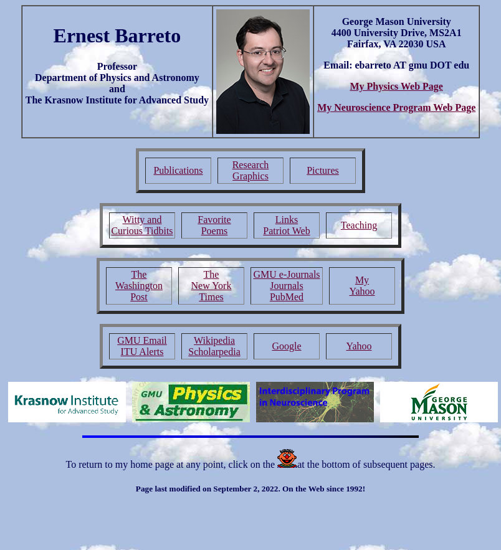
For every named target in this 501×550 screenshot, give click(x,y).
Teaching (359, 225)
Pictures (323, 170)
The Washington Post (139, 285)
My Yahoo (362, 285)
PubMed (286, 297)
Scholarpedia (214, 351)
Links (286, 219)
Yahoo (358, 346)
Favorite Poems (214, 225)
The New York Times (211, 285)
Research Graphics (250, 170)
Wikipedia (214, 340)
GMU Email (142, 340)
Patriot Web (286, 230)
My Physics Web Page (396, 86)
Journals (286, 285)
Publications (178, 170)
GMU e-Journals (286, 274)
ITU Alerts (142, 351)
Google (286, 346)
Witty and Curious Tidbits (142, 225)
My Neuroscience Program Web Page (396, 107)
